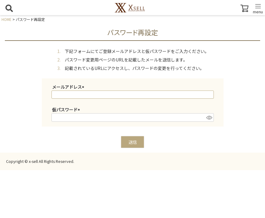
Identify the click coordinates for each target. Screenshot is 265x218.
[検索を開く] (9, 8)
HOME (7, 19)
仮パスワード (67, 110)
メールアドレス (69, 87)
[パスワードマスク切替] (209, 117)
